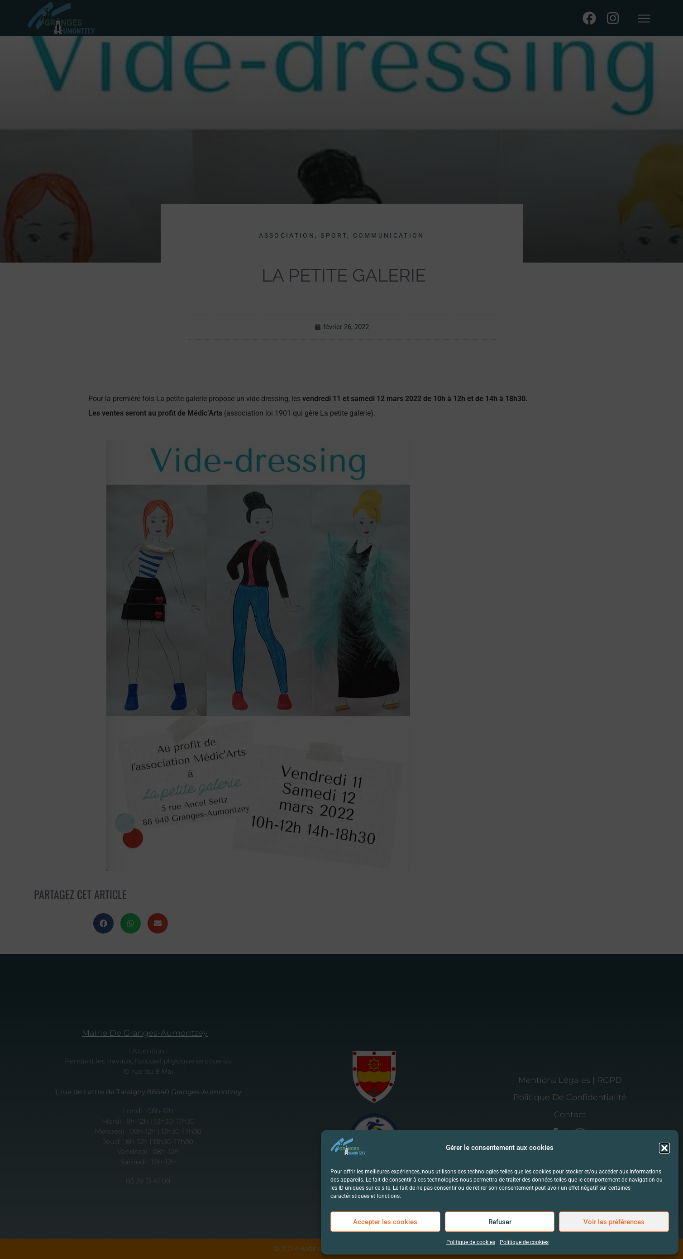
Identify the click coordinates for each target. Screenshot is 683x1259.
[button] (664, 1148)
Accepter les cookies (385, 1222)
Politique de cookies (470, 1242)
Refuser (499, 1222)
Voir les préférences (614, 1222)
